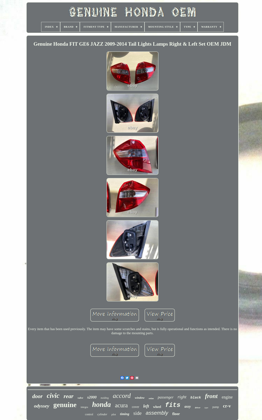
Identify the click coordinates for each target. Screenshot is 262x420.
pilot (113, 414)
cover (135, 407)
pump (215, 407)
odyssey (41, 406)
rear (68, 396)
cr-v (227, 406)
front (211, 396)
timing (124, 414)
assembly (157, 413)
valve (80, 397)
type (206, 407)
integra (84, 407)
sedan (151, 398)
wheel (157, 407)
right (182, 396)
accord (122, 395)
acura (121, 405)
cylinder (102, 414)
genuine (65, 405)
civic (53, 395)
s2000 (91, 397)
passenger (166, 397)
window (140, 397)
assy (187, 406)
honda (101, 405)
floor (176, 414)
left (146, 406)
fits (172, 405)
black (196, 398)
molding (105, 397)
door (37, 396)
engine (227, 397)
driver (197, 407)
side (137, 413)
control (89, 414)
